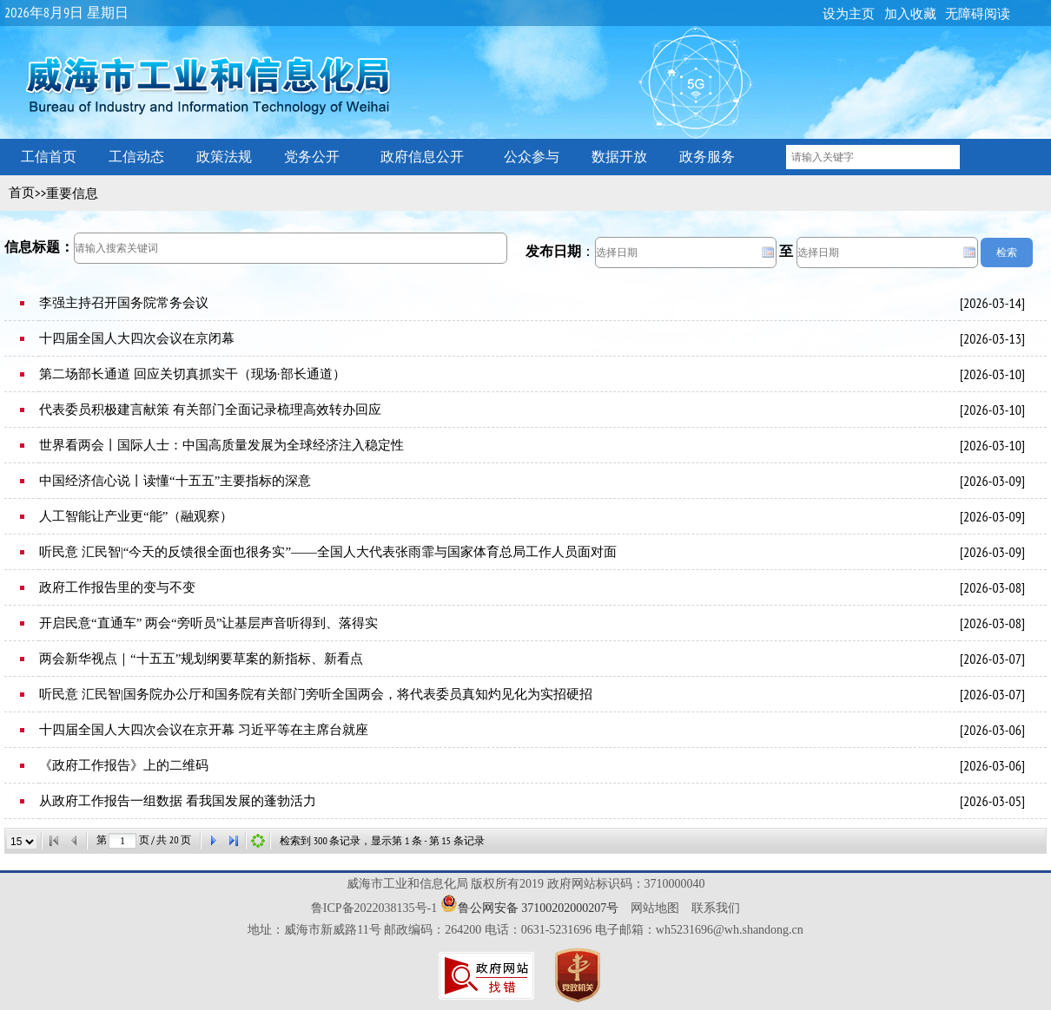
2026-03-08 (992, 587)
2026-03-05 (992, 801)
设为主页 (849, 14)
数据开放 (619, 156)
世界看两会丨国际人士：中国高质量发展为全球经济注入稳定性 (221, 445)
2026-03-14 (992, 303)
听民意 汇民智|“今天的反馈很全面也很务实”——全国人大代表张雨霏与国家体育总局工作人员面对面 (328, 552)
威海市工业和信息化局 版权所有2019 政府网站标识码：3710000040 (526, 883)
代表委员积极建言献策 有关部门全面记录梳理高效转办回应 (210, 409)
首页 (22, 193)
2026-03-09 (992, 480)
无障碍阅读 (977, 14)
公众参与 (531, 156)
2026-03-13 (992, 338)
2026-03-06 (992, 729)
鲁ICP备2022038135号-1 (374, 908)
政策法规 (224, 156)
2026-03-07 (992, 658)
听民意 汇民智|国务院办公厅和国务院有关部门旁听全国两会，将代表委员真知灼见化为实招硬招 (315, 694)
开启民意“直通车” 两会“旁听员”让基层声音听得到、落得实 (208, 623)
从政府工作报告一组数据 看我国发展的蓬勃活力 (177, 801)
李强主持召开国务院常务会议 (123, 303)
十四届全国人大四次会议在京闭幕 (137, 338)
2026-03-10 (992, 374)
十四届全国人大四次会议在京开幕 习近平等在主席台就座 (203, 730)
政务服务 (707, 156)
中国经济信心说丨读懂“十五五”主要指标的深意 (175, 481)
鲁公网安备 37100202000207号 (538, 908)
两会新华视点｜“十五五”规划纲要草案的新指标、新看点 (201, 659)
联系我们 (715, 908)
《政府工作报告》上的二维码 (123, 765)
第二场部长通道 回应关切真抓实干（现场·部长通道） (192, 374)
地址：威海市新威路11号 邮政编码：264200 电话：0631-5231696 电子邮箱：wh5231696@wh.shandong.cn (525, 929)
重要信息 (72, 193)
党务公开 (312, 156)
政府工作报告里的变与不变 (117, 587)
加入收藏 (910, 14)
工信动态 (136, 156)
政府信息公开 (422, 156)
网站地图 (655, 908)
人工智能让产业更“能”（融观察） (136, 516)
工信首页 (48, 156)
